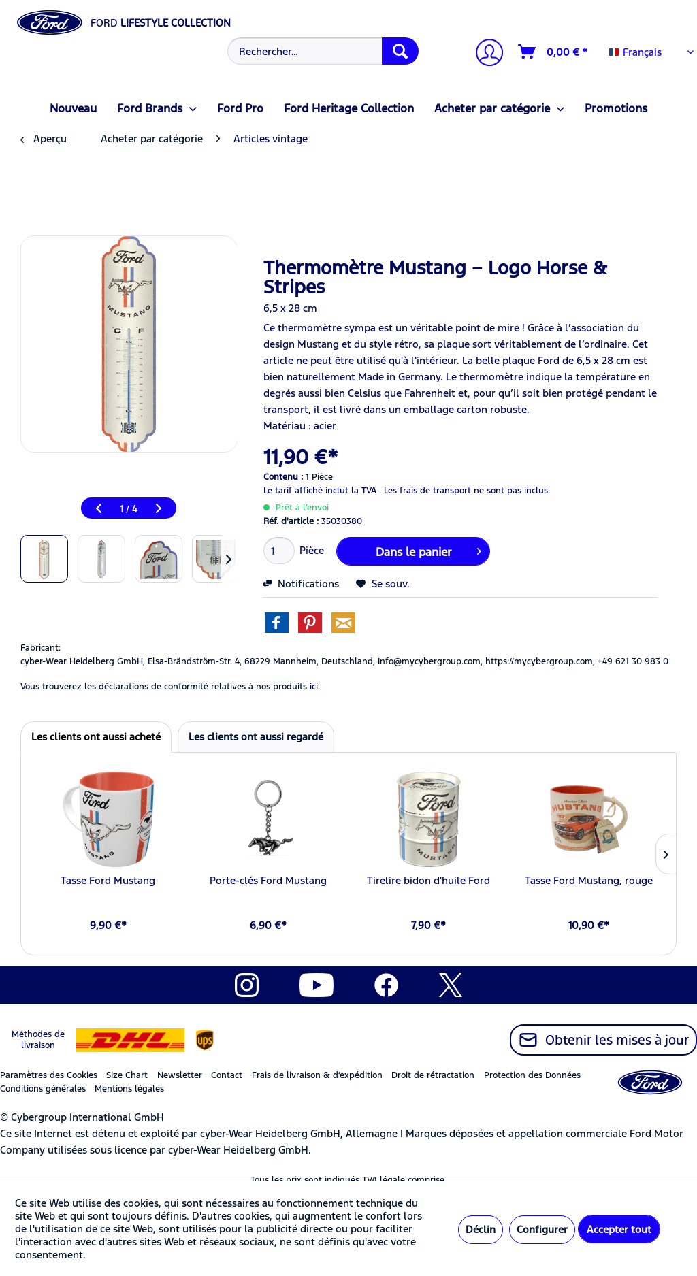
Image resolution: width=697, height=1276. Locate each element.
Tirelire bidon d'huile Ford (428, 880)
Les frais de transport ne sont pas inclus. (467, 490)
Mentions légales (129, 1088)
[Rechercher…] (323, 51)
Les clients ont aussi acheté (96, 736)
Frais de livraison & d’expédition (317, 1075)
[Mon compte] (484, 54)
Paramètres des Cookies (48, 1075)
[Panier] (553, 51)
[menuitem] (321, 51)
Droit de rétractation (432, 1075)
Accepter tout (619, 1229)
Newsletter (179, 1075)
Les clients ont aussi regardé (256, 736)
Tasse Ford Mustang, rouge (589, 880)
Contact (226, 1075)
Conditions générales (43, 1088)
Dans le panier (428, 549)
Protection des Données (532, 1075)
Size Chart (127, 1075)
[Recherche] (400, 51)
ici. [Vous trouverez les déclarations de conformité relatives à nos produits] (315, 686)
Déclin (481, 1229)
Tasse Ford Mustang (108, 880)
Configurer (542, 1229)
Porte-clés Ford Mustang (268, 880)
